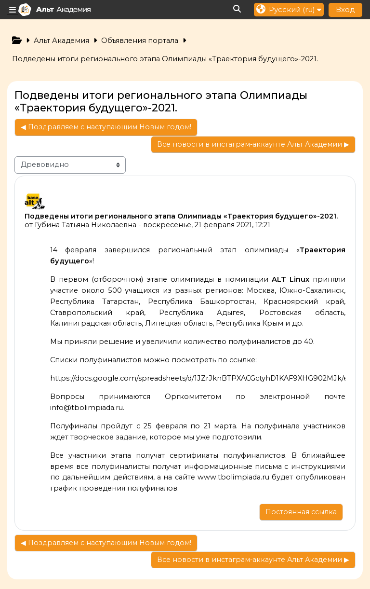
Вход (345, 9)
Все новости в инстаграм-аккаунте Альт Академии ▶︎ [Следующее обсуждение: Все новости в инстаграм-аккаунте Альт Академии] (253, 144)
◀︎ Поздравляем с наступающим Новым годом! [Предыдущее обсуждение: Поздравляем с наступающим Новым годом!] (106, 127)
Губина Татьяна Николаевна (85, 224)
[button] (237, 9)
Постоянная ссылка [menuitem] (301, 511)
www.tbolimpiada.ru (233, 477)
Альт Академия (61, 40)
